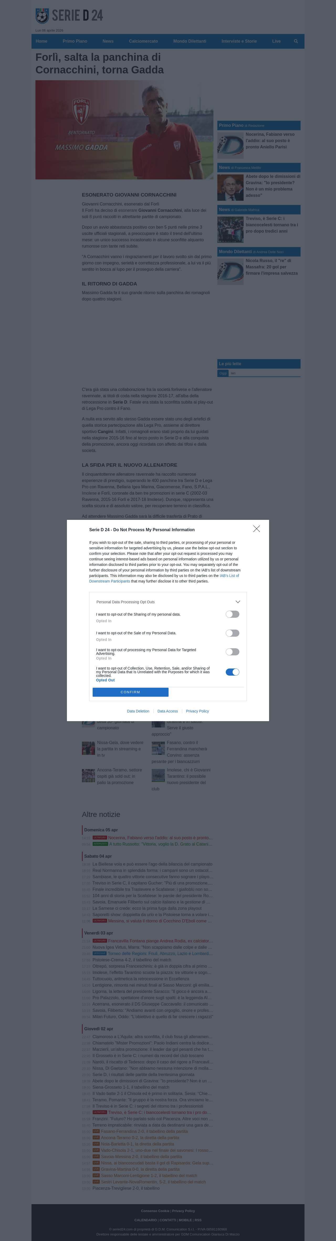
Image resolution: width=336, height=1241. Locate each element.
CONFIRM (130, 692)
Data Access (168, 711)
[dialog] (168, 620)
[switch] (232, 614)
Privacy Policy (197, 711)
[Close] (258, 530)
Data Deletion (138, 711)
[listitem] (168, 602)
